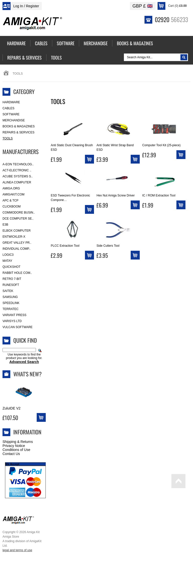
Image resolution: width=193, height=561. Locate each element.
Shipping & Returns (18, 442)
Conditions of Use (16, 450)
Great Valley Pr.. (17, 242)
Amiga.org (11, 188)
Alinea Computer (17, 182)
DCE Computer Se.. (18, 218)
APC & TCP (10, 200)
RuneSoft (11, 285)
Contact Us (11, 454)
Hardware (11, 102)
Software (11, 114)
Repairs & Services (18, 132)
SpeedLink (11, 303)
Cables (8, 108)
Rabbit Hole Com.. (17, 273)
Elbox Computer (17, 230)
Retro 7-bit (12, 279)
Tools (8, 138)
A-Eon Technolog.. (18, 164)
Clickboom (12, 206)
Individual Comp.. (16, 248)
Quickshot (11, 267)
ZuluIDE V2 (12, 408)
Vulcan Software (18, 327)
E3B (5, 224)
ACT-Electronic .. (17, 170)
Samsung (10, 297)
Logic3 (8, 255)
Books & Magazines (19, 126)
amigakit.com (13, 194)
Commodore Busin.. (19, 212)
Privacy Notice (14, 446)
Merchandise (14, 120)
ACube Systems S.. (18, 176)
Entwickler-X (14, 236)
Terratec (11, 309)
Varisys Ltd (12, 321)
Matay (7, 261)
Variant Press (14, 315)
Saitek (8, 291)
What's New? (27, 374)
